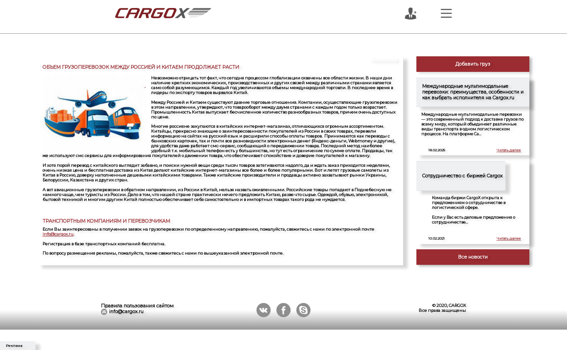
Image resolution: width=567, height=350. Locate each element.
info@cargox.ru (58, 234)
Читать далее (509, 150)
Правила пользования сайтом (137, 306)
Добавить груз (472, 64)
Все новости (473, 257)
